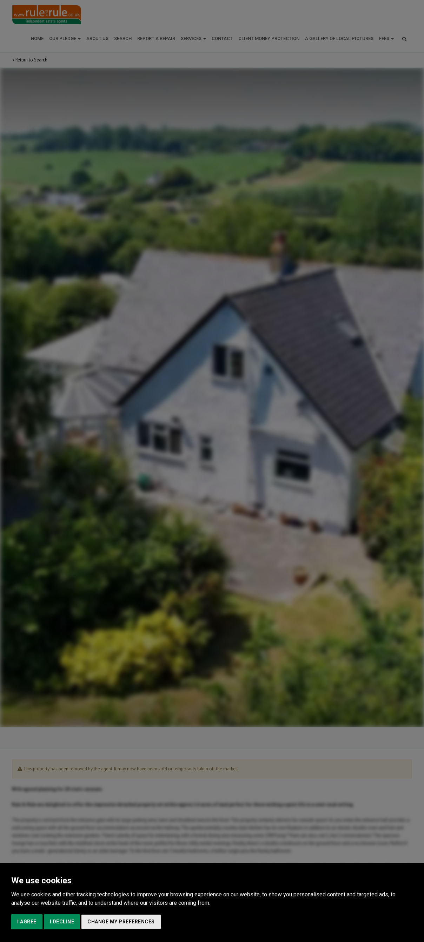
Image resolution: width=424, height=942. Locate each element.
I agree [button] (27, 921)
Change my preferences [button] (121, 921)
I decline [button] (62, 921)
